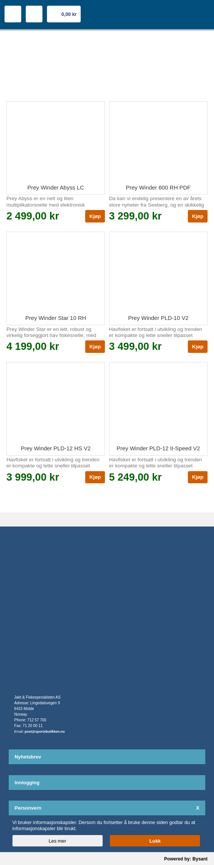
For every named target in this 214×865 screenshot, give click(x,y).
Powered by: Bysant (186, 859)
